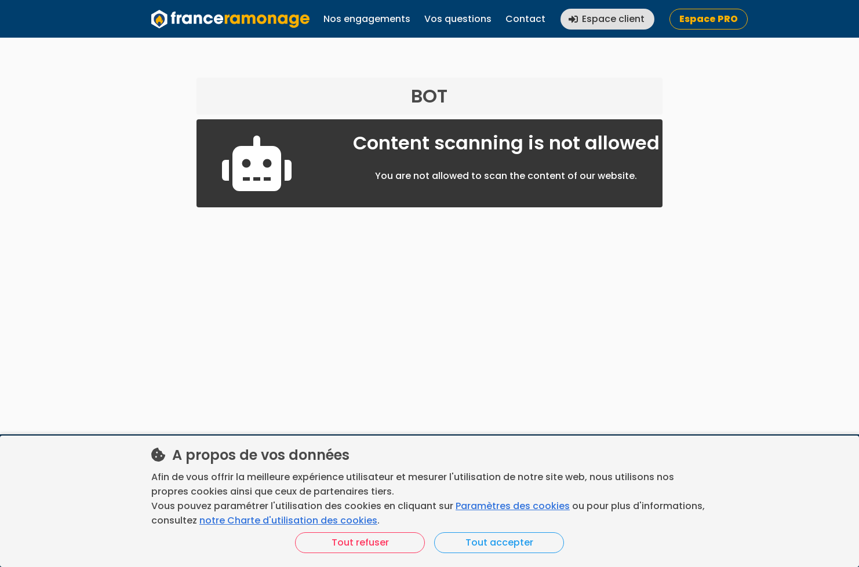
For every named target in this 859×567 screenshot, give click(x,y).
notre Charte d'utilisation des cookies (288, 520)
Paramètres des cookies (513, 506)
